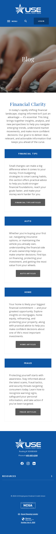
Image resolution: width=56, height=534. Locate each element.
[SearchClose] (26, 21)
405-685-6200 (32, 455)
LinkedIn (34, 463)
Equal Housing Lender (29, 514)
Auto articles (28, 273)
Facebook (22, 463)
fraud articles (28, 412)
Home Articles (28, 344)
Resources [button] (9, 476)
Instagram (28, 463)
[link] (28, 520)
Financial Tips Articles (28, 202)
